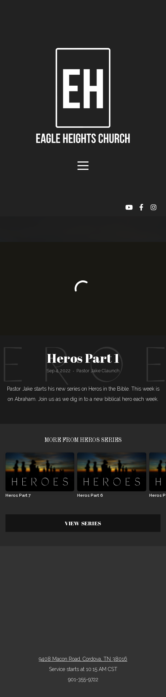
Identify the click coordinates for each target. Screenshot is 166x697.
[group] (39, 477)
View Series (83, 523)
